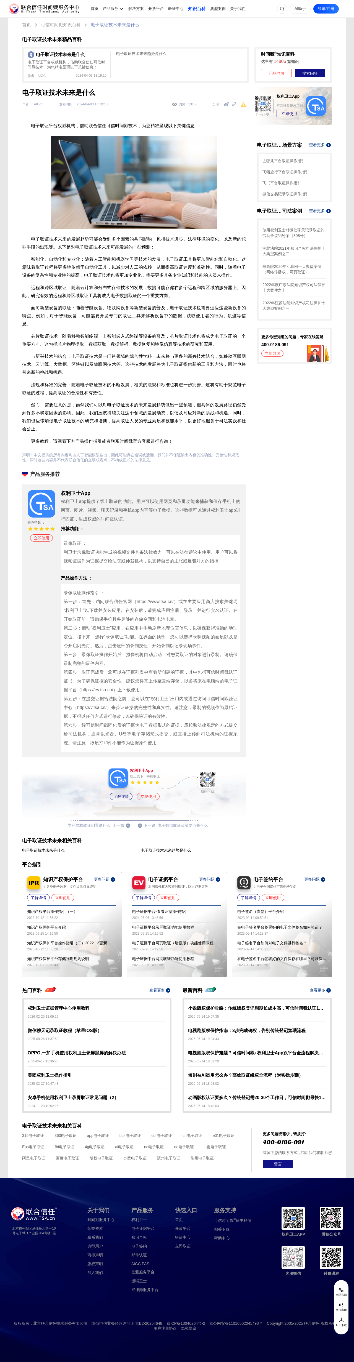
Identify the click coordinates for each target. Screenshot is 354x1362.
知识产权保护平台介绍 (46, 927)
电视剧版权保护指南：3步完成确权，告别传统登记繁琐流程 (247, 1030)
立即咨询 (272, 353)
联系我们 (95, 1237)
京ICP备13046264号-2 (185, 1323)
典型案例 (218, 8)
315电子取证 (33, 1135)
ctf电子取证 (192, 1135)
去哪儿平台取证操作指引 (283, 161)
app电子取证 (98, 1135)
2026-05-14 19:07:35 (203, 1017)
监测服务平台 (143, 1272)
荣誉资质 (95, 1228)
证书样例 (232, 1220)
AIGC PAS (140, 1264)
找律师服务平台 (144, 1290)
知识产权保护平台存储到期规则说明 (58, 958)
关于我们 (238, 8)
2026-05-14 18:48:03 (203, 1106)
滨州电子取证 (168, 1158)
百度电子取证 (67, 1158)
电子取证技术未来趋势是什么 (141, 53)
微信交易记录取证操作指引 (285, 194)
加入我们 (95, 1272)
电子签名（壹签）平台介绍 (260, 911)
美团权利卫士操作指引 (50, 1075)
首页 (94, 8)
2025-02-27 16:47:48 (43, 1084)
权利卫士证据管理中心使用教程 (59, 1008)
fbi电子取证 (64, 1147)
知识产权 (139, 1237)
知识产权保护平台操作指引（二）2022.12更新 (67, 943)
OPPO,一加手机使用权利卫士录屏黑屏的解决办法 (77, 1053)
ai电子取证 (124, 1147)
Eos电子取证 (33, 1147)
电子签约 (139, 1246)
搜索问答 (310, 73)
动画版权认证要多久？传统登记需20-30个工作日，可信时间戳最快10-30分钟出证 (257, 1097)
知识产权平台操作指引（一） (52, 911)
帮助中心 (222, 1238)
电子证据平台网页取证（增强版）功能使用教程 (173, 943)
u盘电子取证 (215, 1147)
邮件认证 (139, 1255)
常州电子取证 (202, 1158)
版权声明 (95, 1264)
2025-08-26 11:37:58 (43, 1039)
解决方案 (136, 8)
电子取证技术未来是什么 (115, 24)
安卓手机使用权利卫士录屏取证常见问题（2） (73, 1097)
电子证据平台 (143, 1228)
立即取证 (183, 1246)
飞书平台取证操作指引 (281, 183)
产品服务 (110, 8)
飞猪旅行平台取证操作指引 (285, 172)
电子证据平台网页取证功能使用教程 (163, 958)
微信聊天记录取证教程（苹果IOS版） (65, 1030)
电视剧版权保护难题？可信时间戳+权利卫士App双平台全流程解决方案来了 (257, 1053)
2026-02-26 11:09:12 (43, 1017)
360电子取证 (65, 1135)
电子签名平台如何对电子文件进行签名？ (272, 943)
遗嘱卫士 (139, 1281)
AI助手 (300, 8)
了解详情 (121, 796)
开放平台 (156, 8)
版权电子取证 (101, 1158)
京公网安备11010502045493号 (236, 1323)
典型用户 (95, 1246)
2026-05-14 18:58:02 (203, 1084)
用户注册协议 (165, 1328)
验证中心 (176, 8)
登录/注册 (326, 8)
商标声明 (95, 1255)
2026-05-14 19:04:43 (203, 1039)
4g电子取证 (95, 1147)
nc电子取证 (154, 1147)
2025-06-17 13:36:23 (43, 1061)
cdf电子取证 (161, 1135)
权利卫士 (139, 1219)
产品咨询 (276, 73)
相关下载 (222, 1229)
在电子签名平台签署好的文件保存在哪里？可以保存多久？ (281, 958)
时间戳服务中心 (100, 1219)
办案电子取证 (135, 1158)
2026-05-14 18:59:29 (203, 1061)
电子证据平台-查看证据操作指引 (160, 911)
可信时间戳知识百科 (61, 24)
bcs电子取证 (130, 1135)
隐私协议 (188, 1328)
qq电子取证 (184, 1147)
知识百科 (197, 8)
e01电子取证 (224, 1135)
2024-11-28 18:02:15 (43, 1106)
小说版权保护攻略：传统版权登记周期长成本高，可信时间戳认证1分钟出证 (257, 1008)
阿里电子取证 (33, 1158)
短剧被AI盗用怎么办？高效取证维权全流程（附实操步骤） (245, 1075)
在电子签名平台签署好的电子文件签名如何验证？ (279, 927)
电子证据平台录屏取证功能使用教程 (163, 927)
